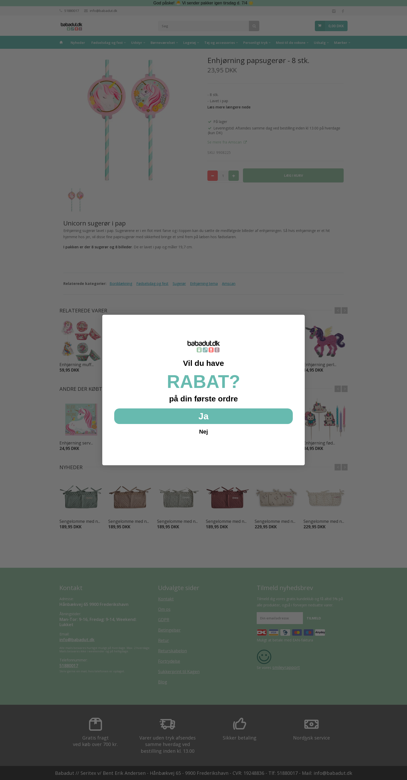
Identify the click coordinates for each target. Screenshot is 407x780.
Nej (203, 431)
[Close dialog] (298, 321)
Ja (204, 416)
